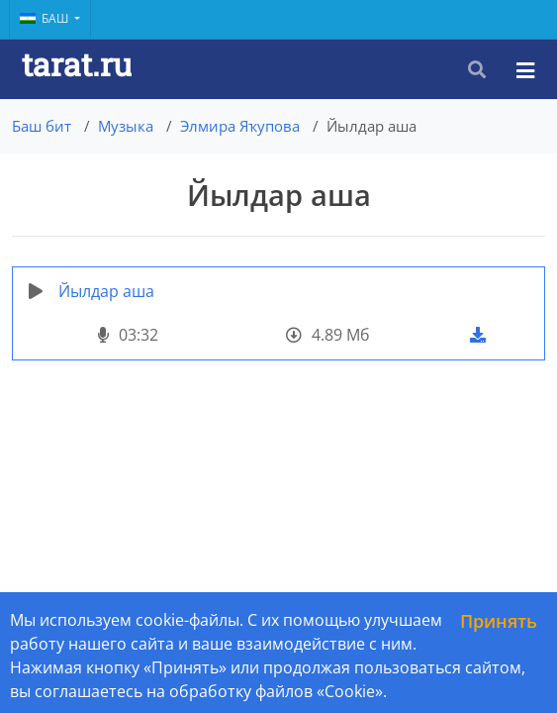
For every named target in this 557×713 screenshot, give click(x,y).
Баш (45, 18)
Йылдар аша (106, 291)
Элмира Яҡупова (240, 126)
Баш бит (41, 126)
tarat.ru (77, 64)
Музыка (125, 126)
